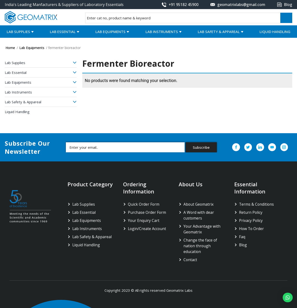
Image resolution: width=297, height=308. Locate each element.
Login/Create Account (147, 228)
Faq (242, 236)
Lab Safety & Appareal (219, 31)
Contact (190, 259)
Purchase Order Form (147, 212)
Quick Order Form (144, 204)
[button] (287, 297)
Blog (243, 245)
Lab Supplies (18, 31)
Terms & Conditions (257, 204)
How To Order (252, 228)
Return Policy (251, 212)
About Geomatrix (198, 204)
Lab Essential (63, 31)
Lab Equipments (110, 31)
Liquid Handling (275, 31)
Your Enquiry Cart (144, 220)
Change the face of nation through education (200, 245)
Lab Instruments (162, 31)
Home (10, 47)
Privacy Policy (251, 220)
